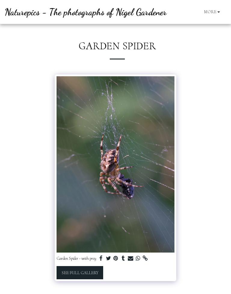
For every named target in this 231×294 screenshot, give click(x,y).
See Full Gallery (80, 272)
